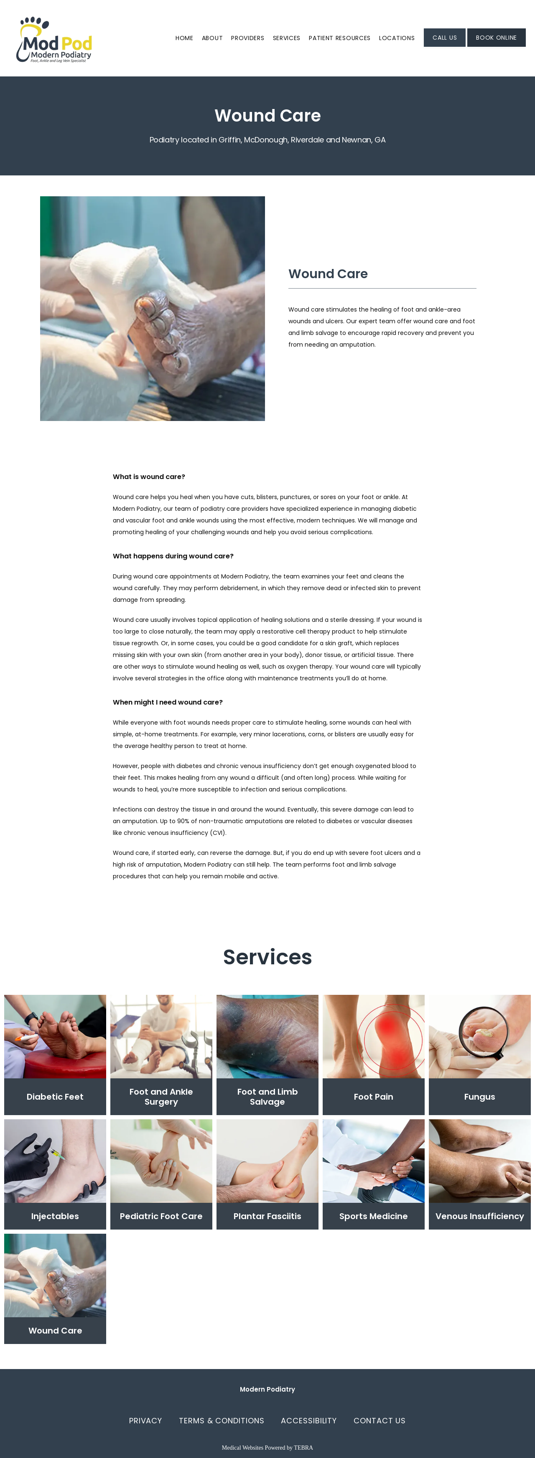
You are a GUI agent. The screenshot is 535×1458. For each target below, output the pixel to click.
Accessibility (309, 1420)
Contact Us (380, 1420)
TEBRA (303, 1448)
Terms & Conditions (221, 1420)
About (212, 38)
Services (287, 38)
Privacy (145, 1420)
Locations (397, 38)
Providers (247, 38)
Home (185, 38)
